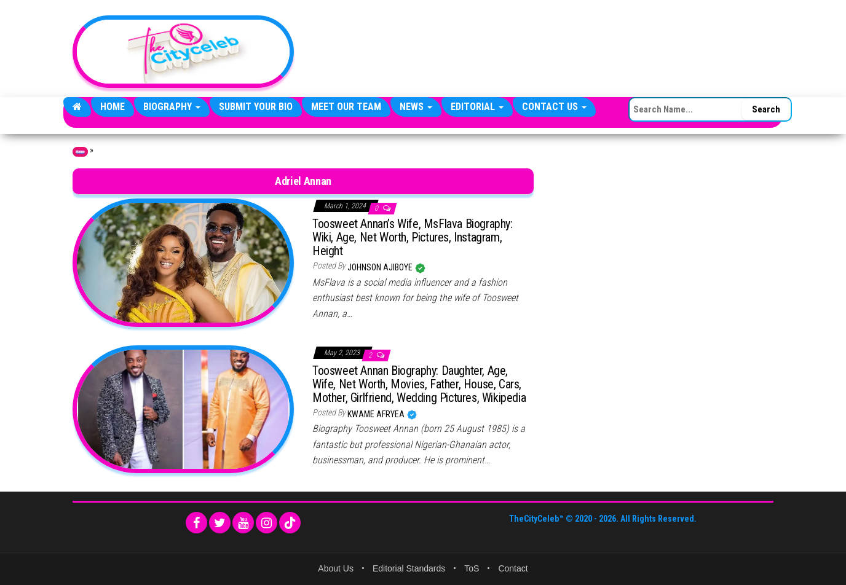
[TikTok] (290, 522)
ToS (471, 568)
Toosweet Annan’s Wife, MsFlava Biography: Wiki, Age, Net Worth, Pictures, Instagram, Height (412, 237)
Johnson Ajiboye (380, 267)
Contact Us (554, 106)
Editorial (477, 106)
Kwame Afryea (376, 414)
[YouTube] (243, 522)
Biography (171, 106)
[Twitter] (220, 522)
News (416, 106)
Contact (513, 568)
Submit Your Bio (256, 106)
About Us (336, 568)
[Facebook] (196, 522)
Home (112, 106)
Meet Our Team (346, 106)
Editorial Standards (409, 568)
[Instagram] (266, 522)
